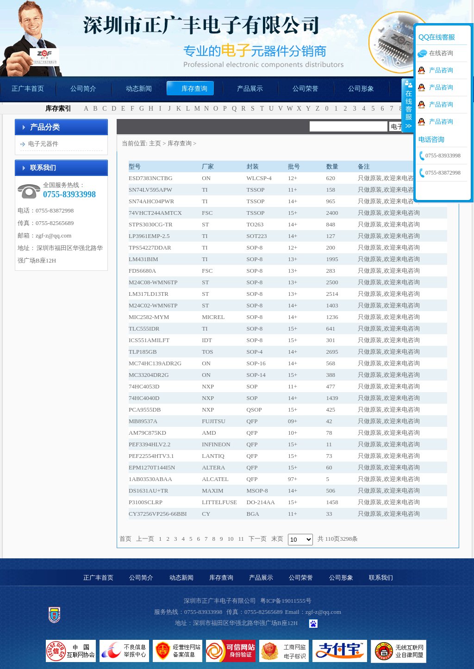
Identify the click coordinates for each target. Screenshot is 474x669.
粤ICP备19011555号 (286, 600)
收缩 (407, 105)
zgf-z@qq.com (53, 235)
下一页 (258, 538)
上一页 (145, 538)
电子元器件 (43, 143)
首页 (125, 538)
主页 (155, 143)
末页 (277, 538)
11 (241, 538)
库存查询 (180, 143)
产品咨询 (441, 70)
